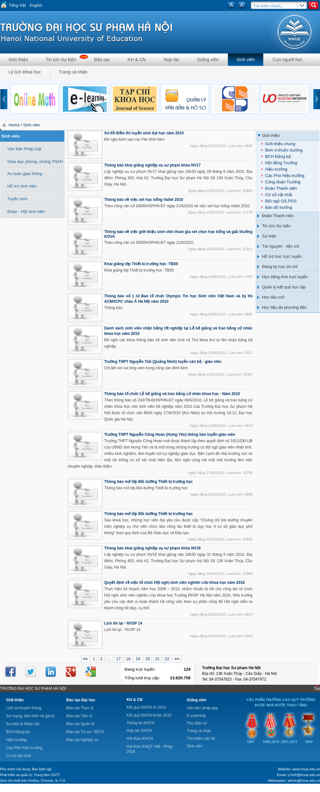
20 (147, 658)
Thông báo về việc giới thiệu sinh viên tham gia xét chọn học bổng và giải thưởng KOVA (178, 234)
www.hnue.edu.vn (306, 769)
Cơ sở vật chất (278, 194)
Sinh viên (245, 59)
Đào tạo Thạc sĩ (79, 708)
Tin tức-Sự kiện (61, 59)
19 (137, 658)
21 (157, 658)
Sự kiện (269, 236)
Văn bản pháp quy (202, 708)
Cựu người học (287, 59)
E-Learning (196, 715)
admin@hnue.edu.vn (303, 780)
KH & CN (136, 59)
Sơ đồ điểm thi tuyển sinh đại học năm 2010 (144, 133)
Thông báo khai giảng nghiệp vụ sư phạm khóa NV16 (152, 548)
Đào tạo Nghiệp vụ (82, 740)
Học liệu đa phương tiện (284, 307)
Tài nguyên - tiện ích (281, 246)
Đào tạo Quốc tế (80, 724)
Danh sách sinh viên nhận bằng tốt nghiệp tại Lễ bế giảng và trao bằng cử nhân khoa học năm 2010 (178, 331)
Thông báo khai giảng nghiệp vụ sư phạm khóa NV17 (152, 165)
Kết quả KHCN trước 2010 (149, 715)
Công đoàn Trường (282, 182)
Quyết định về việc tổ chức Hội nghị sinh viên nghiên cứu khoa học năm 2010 (174, 582)
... (109, 658)
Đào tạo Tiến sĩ (79, 716)
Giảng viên (208, 59)
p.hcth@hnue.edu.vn (303, 775)
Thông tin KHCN (140, 723)
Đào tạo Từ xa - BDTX (85, 732)
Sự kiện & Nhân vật (23, 724)
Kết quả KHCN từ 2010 (146, 707)
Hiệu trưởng (276, 169)
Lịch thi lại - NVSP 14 (123, 623)
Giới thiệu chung (280, 143)
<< (85, 658)
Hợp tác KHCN (139, 730)
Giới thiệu (18, 59)
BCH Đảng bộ (278, 156)
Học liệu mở (273, 297)
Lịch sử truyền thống (23, 708)
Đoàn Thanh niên (281, 188)
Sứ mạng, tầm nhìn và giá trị (30, 716)
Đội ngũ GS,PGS (281, 201)
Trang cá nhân (73, 71)
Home (15, 125)
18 (128, 658)
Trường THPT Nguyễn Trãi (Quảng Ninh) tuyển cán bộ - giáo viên (163, 361)
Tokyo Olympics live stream (23, 790)
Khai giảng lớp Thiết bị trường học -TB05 (141, 264)
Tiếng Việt (17, 5)
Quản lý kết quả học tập (284, 287)
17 (118, 658)
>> (176, 658)
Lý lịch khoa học (25, 71)
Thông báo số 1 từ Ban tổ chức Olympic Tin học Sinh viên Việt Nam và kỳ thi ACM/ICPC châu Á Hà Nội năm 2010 (178, 299)
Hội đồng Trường (281, 162)
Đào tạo (102, 59)
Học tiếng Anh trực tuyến (285, 276)
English (36, 5)
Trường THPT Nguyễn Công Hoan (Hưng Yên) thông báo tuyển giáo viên (169, 434)
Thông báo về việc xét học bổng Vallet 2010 (143, 199)
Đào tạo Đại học (80, 700)
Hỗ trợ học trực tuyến (282, 256)
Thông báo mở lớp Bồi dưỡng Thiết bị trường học (148, 481)
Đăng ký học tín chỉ (279, 266)
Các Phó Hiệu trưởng (284, 175)
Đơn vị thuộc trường (283, 150)
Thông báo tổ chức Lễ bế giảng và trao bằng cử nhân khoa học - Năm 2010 (172, 394)
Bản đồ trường (278, 207)
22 (167, 658)
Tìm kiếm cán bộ (201, 738)
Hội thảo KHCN (140, 738)
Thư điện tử (197, 723)
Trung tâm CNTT (47, 775)
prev (3, 99)
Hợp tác (171, 59)
